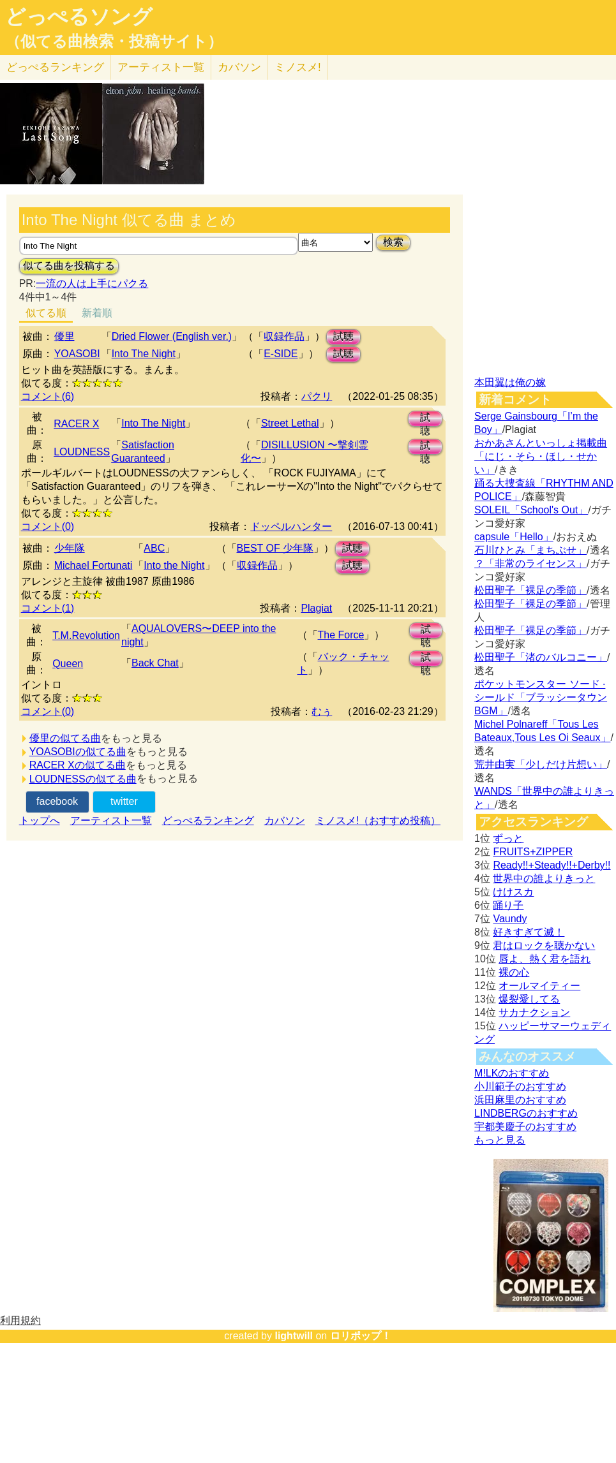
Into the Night (174, 565)
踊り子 (508, 905)
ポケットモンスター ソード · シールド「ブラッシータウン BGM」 (540, 697)
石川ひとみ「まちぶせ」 (530, 550)
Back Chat (155, 663)
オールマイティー (539, 985)
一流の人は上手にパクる (92, 283)
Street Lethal (290, 423)
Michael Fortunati (93, 565)
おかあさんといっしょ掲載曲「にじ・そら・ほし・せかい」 (540, 456)
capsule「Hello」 (513, 536)
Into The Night (144, 353)
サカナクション (534, 1012)
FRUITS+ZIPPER (533, 851)
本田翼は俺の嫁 (510, 382)
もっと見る (499, 1140)
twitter (124, 801)
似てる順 (46, 312)
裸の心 (514, 972)
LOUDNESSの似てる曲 (83, 779)
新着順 (97, 312)
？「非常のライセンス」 (530, 563)
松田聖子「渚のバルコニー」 (540, 657)
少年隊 (69, 548)
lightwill (293, 1335)
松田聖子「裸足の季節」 (530, 590)
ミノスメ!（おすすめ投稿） (377, 820)
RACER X (76, 423)
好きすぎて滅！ (528, 932)
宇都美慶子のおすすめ (525, 1126)
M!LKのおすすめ (511, 1073)
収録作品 (284, 336)
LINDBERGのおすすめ (526, 1113)
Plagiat (316, 608)
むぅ (322, 711)
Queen (67, 663)
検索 (393, 242)
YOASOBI (77, 353)
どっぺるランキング (208, 820)
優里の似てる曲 (65, 738)
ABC (154, 548)
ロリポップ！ (360, 1335)
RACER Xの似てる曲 (77, 765)
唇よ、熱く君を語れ (544, 958)
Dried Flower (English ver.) (172, 336)
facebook (57, 801)
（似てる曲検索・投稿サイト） (114, 41)
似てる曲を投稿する (69, 265)
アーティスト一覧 (111, 820)
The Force (341, 634)
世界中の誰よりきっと (544, 878)
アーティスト (160, 67)
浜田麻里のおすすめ (520, 1099)
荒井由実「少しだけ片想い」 (540, 764)
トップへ (39, 820)
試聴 (343, 336)
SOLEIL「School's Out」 (531, 509)
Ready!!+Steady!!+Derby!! (551, 865)
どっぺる (55, 67)
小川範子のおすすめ (520, 1086)
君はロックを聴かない (544, 945)
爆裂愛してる (529, 999)
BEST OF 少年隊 (275, 548)
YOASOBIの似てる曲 (77, 751)
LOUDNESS (82, 451)
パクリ (316, 396)
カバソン (239, 67)
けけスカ (513, 891)
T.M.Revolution (86, 635)
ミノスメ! (297, 67)
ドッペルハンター (291, 526)
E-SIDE (280, 353)
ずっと (508, 838)
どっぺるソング (79, 16)
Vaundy (510, 918)
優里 (64, 336)
